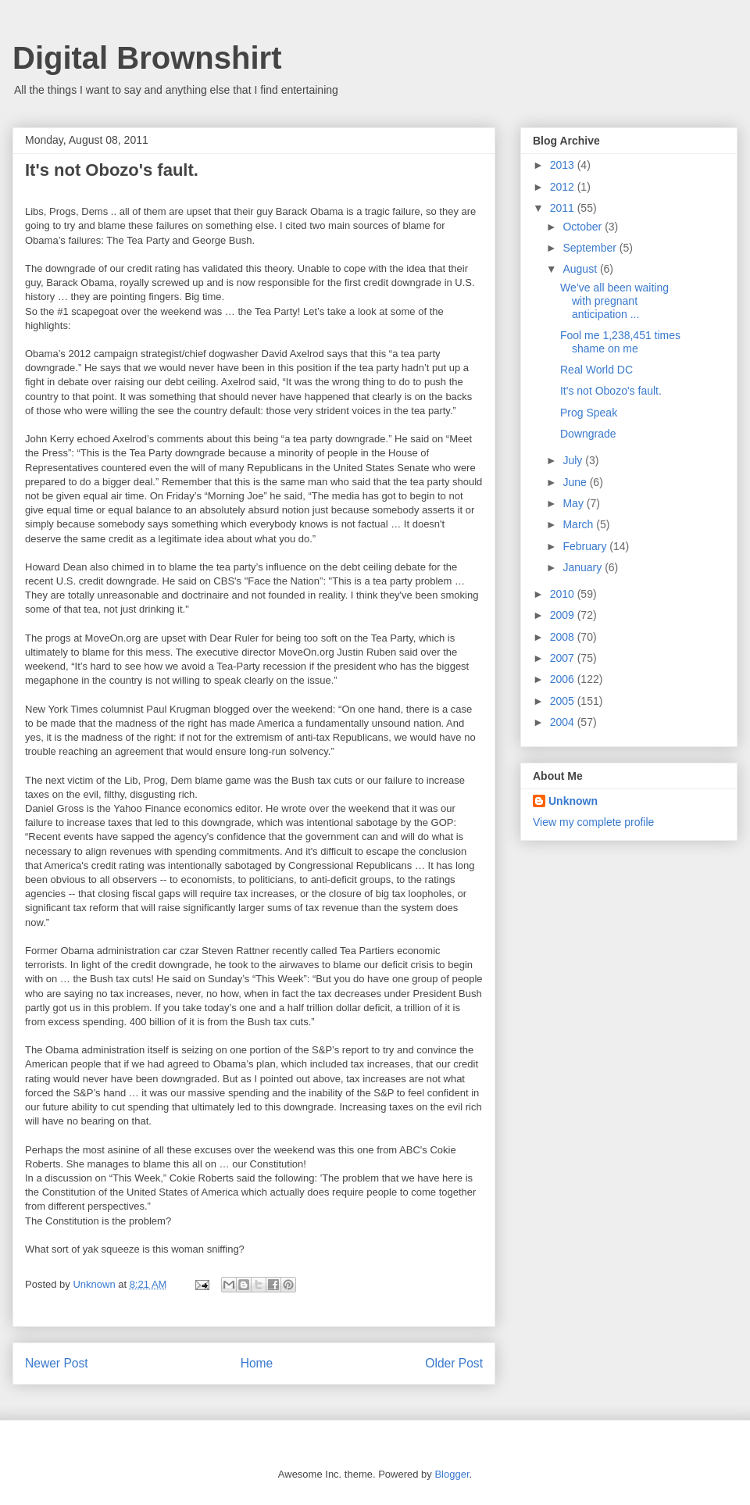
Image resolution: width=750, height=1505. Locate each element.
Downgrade (588, 433)
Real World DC (596, 369)
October (583, 226)
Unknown (573, 801)
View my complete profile (593, 822)
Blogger (451, 1474)
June (575, 482)
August (580, 269)
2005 (563, 701)
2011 (563, 208)
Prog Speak (588, 412)
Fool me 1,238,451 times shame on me (620, 342)
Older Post (454, 1363)
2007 (563, 658)
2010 (563, 594)
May (574, 503)
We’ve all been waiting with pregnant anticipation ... (614, 300)
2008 (563, 637)
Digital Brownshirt (146, 58)
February (585, 546)
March (579, 524)
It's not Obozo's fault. (611, 390)
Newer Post (56, 1363)
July (573, 460)
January (583, 567)
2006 (563, 679)
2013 (563, 165)
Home (257, 1363)
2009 (563, 615)
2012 (563, 187)
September (590, 247)
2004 (563, 722)
